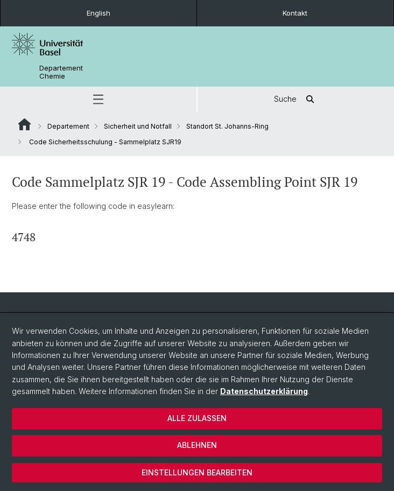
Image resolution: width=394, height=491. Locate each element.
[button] (98, 99)
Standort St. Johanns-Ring (227, 126)
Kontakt (295, 13)
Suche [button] (296, 99)
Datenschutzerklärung (264, 391)
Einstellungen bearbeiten (197, 472)
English (98, 13)
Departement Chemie (61, 72)
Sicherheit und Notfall (138, 126)
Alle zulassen (197, 418)
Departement (68, 126)
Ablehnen (197, 445)
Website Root (24, 124)
